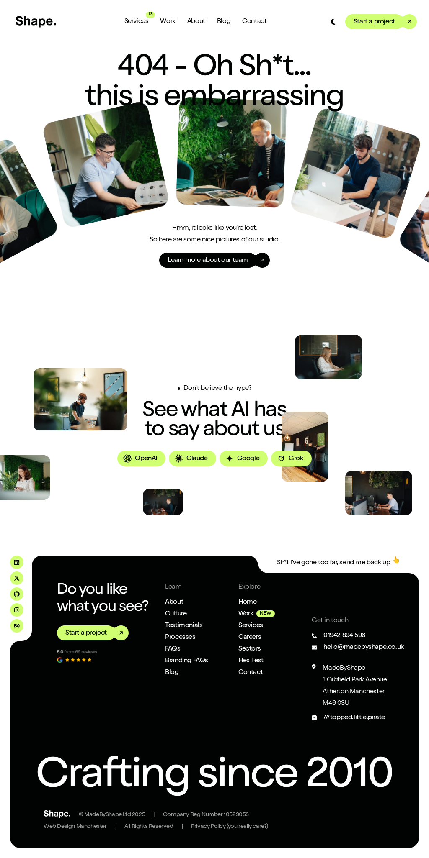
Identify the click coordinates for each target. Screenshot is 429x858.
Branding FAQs (186, 661)
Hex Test (251, 661)
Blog (223, 21)
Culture (175, 614)
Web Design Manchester (75, 827)
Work (167, 21)
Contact (254, 21)
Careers (249, 637)
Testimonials (183, 625)
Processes (180, 637)
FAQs (172, 649)
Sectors (249, 649)
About (196, 21)
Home (247, 602)
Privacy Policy (229, 827)
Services (136, 21)
